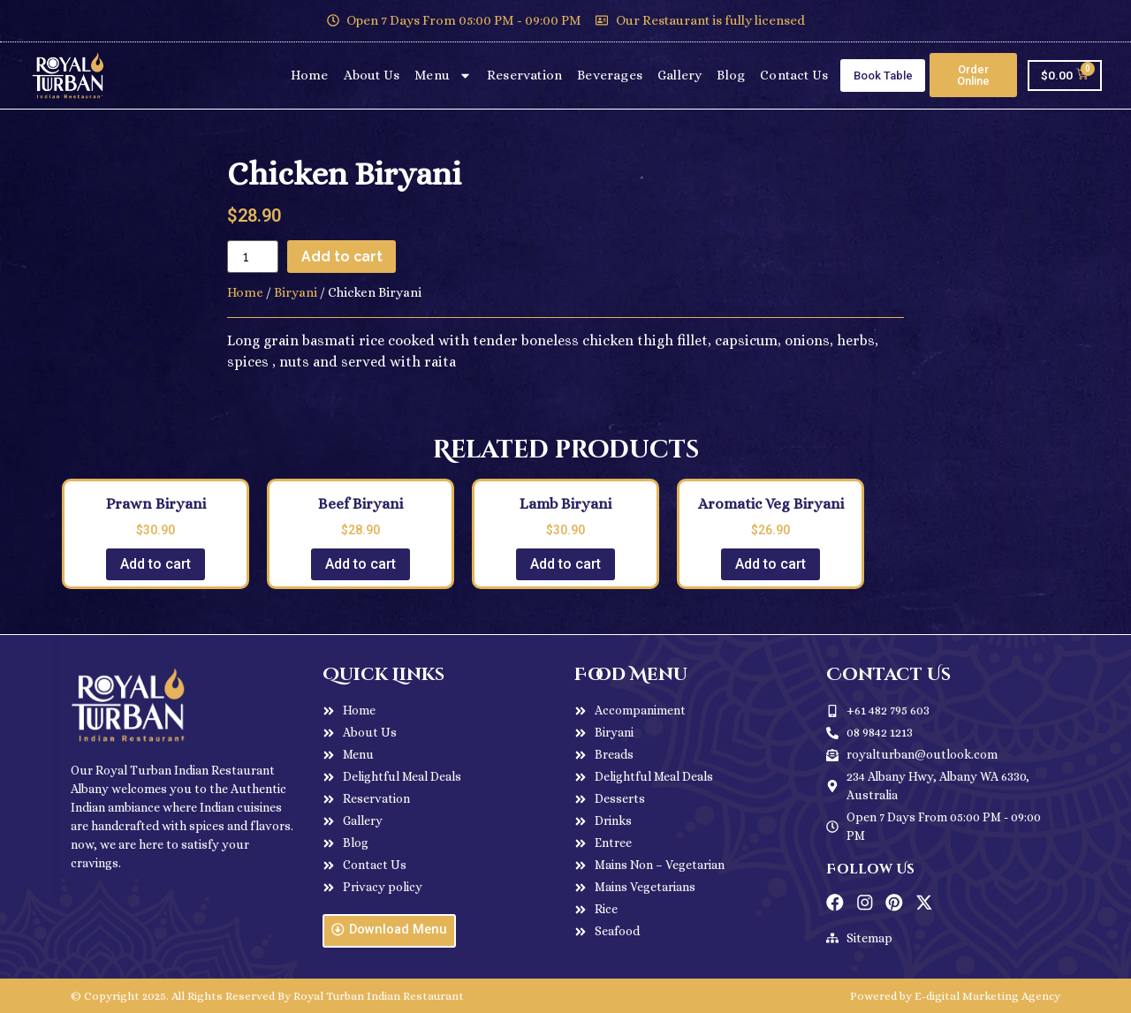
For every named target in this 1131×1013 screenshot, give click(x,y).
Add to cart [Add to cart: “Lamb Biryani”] (565, 564)
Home (310, 75)
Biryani (295, 292)
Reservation (524, 75)
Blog (731, 75)
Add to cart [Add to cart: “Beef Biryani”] (360, 564)
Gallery (679, 75)
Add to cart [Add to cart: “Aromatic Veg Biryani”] (770, 564)
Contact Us (794, 75)
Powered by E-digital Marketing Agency (955, 995)
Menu (443, 75)
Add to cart (342, 256)
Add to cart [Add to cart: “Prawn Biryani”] (155, 564)
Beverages (609, 75)
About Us (372, 75)
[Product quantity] (252, 256)
